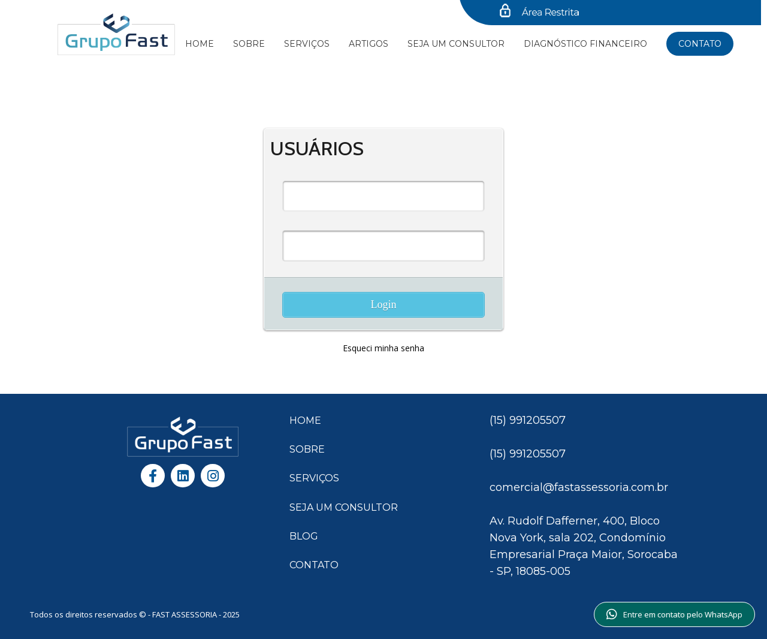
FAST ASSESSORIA (185, 614)
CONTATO (314, 565)
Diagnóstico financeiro (585, 43)
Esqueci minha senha (383, 348)
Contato (699, 43)
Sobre (249, 43)
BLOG (303, 536)
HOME (305, 420)
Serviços (307, 43)
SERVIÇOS (314, 478)
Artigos (368, 43)
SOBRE (307, 449)
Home (199, 43)
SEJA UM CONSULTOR (456, 43)
